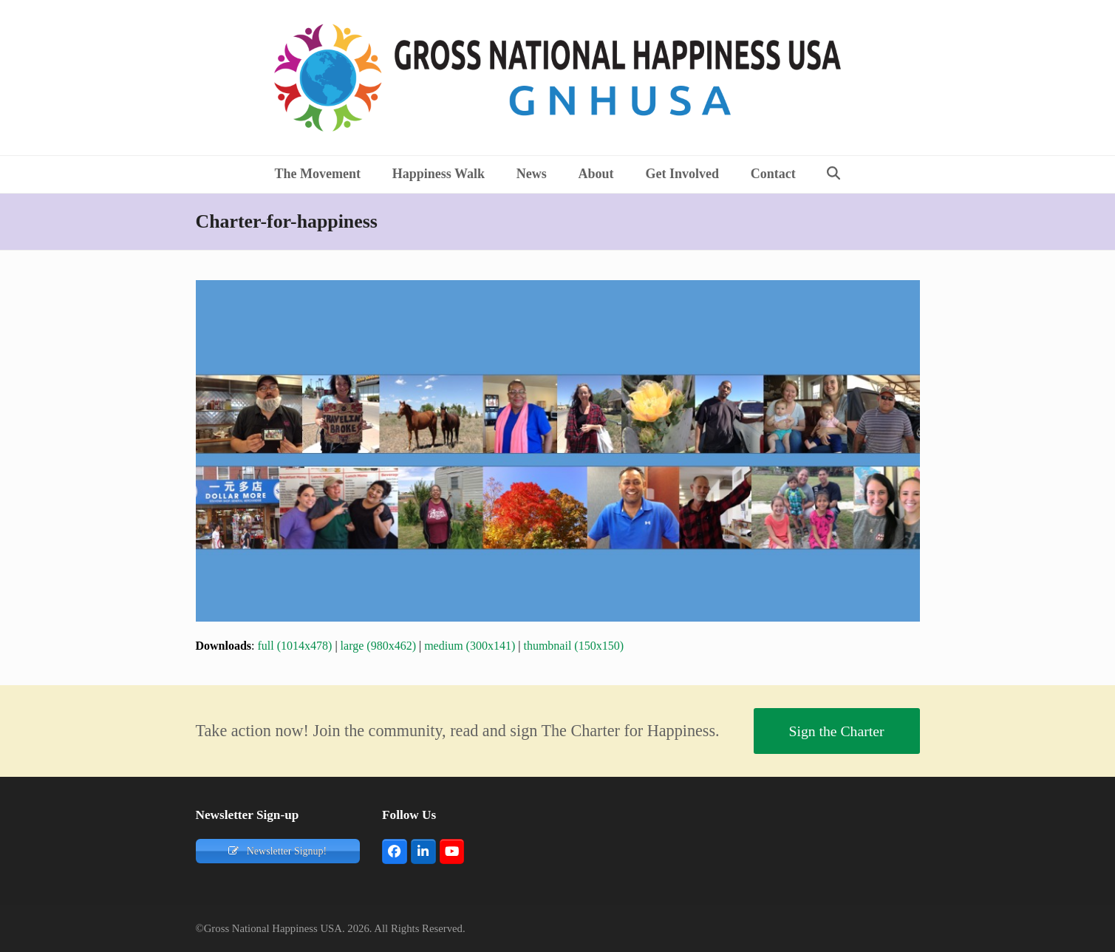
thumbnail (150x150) (573, 645)
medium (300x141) (469, 645)
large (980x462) (378, 645)
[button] (834, 174)
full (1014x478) (295, 645)
